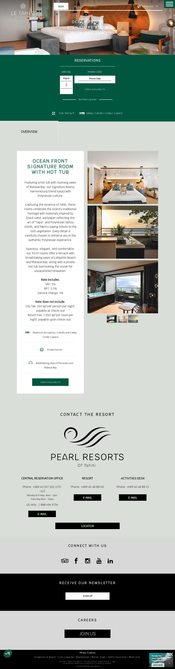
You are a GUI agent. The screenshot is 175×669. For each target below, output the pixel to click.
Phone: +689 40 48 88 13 (133, 487)
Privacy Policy (90, 661)
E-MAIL (42, 514)
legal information (75, 661)
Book (61, 6)
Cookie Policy (103, 661)
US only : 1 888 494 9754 (42, 504)
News (77, 6)
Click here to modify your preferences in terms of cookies (87, 663)
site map (62, 661)
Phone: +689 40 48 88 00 (87, 487)
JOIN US (87, 634)
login (114, 661)
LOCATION (87, 526)
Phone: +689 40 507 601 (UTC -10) (42, 489)
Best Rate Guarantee (87, 99)
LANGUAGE (148, 6)
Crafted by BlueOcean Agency (88, 666)
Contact (93, 6)
